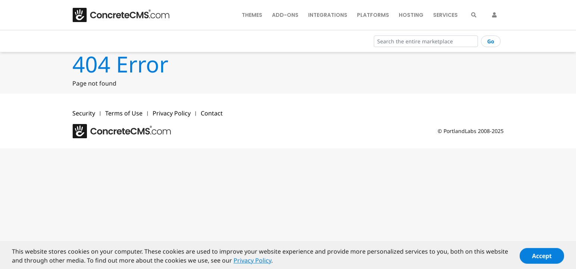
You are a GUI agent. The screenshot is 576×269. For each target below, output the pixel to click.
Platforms (373, 15)
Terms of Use (124, 113)
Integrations (327, 15)
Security (83, 113)
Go (490, 41)
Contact (212, 113)
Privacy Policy (172, 113)
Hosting (411, 15)
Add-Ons (285, 15)
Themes (252, 15)
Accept (542, 257)
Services (445, 15)
